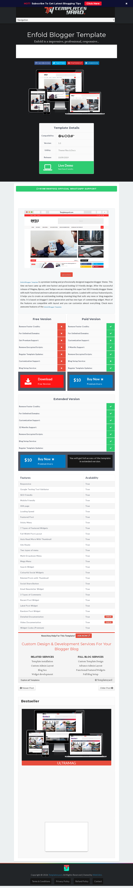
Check (108, 618)
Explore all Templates (30, 682)
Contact (98, 883)
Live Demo (66, 277)
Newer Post (27, 689)
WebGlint (97, 877)
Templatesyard (103, 682)
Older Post (106, 689)
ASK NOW (83, 637)
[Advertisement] (67, 53)
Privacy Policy (62, 883)
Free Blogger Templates (33, 855)
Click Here (93, 3)
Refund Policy (81, 883)
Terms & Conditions (41, 883)
